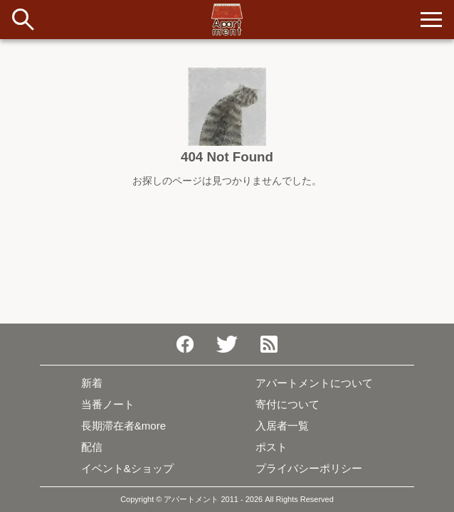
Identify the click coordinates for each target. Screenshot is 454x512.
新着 (91, 383)
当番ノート (107, 404)
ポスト (271, 447)
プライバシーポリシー (308, 468)
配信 (91, 447)
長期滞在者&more (123, 426)
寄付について (287, 404)
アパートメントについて (314, 383)
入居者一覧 (282, 426)
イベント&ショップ (127, 468)
